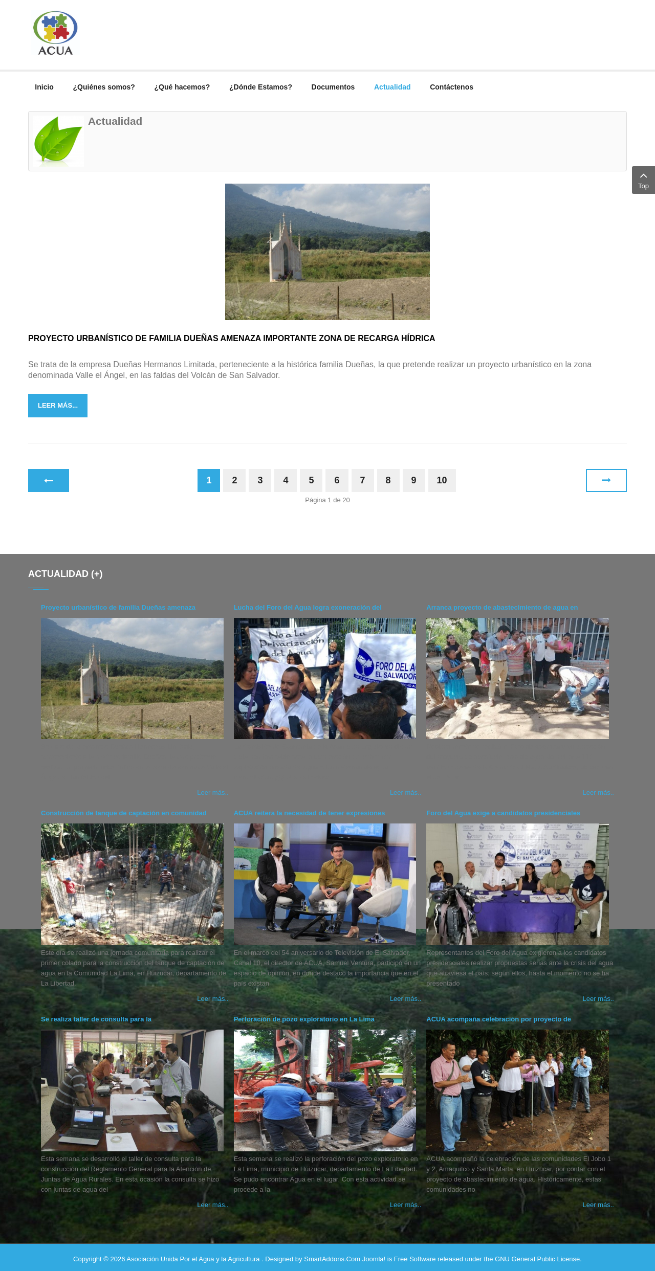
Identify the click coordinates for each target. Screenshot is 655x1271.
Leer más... (58, 402)
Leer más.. (212, 789)
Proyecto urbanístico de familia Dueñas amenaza (118, 604)
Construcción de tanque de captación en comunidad (124, 809)
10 (442, 477)
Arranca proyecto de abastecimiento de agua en (502, 604)
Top (643, 179)
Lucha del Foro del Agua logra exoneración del (308, 604)
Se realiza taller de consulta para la (96, 1015)
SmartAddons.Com (332, 1255)
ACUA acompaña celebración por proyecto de (498, 1015)
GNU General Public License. (538, 1255)
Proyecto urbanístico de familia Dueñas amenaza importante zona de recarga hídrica (231, 334)
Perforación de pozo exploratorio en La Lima (304, 1015)
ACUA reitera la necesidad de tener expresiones (309, 809)
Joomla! (374, 1255)
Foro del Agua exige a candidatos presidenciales (503, 809)
